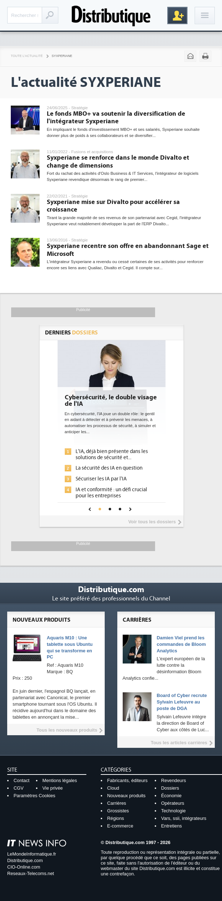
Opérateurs (172, 803)
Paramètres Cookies (34, 795)
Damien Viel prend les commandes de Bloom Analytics (181, 644)
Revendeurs (173, 780)
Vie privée (52, 788)
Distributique (111, 15)
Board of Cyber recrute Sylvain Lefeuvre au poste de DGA (182, 702)
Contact (22, 780)
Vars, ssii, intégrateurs (184, 818)
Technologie (173, 810)
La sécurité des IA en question (109, 468)
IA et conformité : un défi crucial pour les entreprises (111, 493)
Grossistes (118, 810)
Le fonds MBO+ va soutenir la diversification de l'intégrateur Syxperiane (116, 117)
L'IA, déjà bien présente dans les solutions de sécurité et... (112, 454)
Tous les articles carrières (179, 742)
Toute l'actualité (27, 56)
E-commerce (120, 826)
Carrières (116, 803)
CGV (19, 788)
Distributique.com (25, 860)
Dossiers (170, 788)
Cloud (113, 788)
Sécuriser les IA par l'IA (101, 479)
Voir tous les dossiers (152, 521)
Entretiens (171, 826)
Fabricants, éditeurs (127, 780)
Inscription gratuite (177, 15)
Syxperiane (62, 56)
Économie (171, 795)
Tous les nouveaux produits (66, 730)
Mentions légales (59, 780)
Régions (115, 818)
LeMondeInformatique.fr (31, 854)
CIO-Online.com (23, 867)
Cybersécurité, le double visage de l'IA (111, 400)
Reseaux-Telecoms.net (30, 873)
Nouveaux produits (126, 795)
